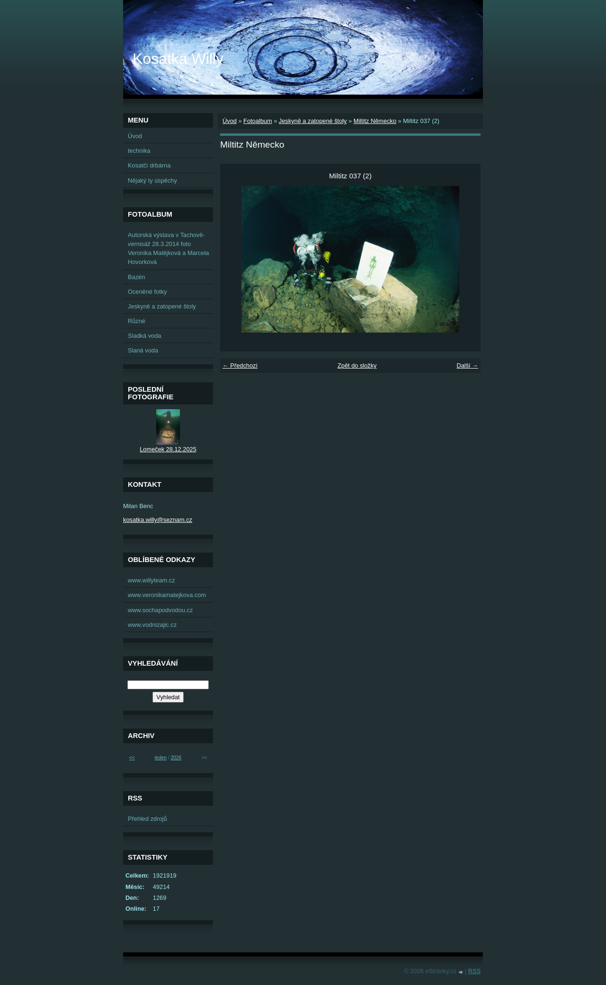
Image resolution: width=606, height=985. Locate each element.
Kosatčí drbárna (149, 165)
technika (139, 150)
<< (132, 757)
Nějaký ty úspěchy (152, 180)
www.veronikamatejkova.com (167, 594)
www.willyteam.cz (151, 580)
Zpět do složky (357, 365)
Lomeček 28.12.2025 (168, 449)
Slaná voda (143, 350)
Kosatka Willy (178, 58)
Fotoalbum (257, 120)
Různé (136, 321)
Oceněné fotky (147, 291)
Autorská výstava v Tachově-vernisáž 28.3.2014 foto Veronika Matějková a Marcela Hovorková (168, 248)
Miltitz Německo (375, 120)
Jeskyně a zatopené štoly (313, 120)
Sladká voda (144, 335)
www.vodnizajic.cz (152, 624)
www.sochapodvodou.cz (160, 610)
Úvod (230, 120)
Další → (467, 365)
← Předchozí (240, 365)
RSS (474, 971)
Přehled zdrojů (147, 818)
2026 (175, 757)
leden (161, 757)
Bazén (136, 277)
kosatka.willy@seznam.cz (157, 519)
